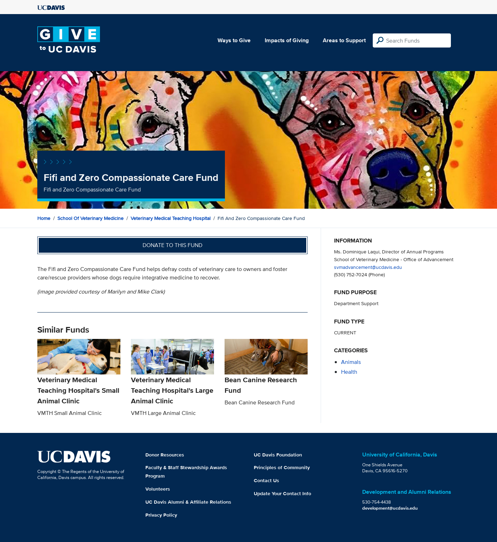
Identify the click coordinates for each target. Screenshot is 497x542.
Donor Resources (164, 454)
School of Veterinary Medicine (90, 218)
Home (43, 218)
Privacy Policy (161, 514)
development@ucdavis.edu (390, 508)
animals (351, 362)
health (349, 372)
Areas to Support (344, 40)
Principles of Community (282, 467)
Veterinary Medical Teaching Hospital (170, 218)
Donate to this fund (172, 245)
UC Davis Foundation (278, 454)
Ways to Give (234, 40)
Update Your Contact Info (282, 493)
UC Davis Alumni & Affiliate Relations (188, 501)
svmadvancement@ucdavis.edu (368, 267)
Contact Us (266, 480)
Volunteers (157, 488)
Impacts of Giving (287, 40)
